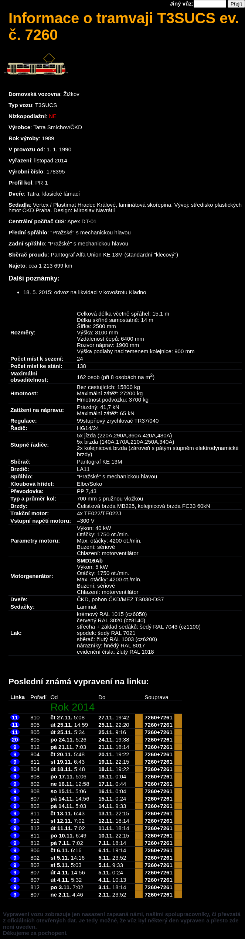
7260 (150, 717)
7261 (166, 717)
